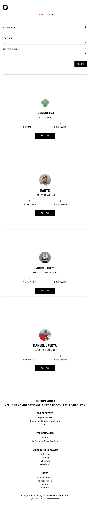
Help (45, 424)
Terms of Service (45, 477)
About (45, 437)
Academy (45, 457)
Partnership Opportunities (45, 441)
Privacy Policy (45, 480)
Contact (45, 487)
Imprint (45, 484)
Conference (45, 454)
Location (7, 38)
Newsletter (45, 464)
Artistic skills (11, 49)
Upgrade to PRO (45, 417)
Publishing (45, 461)
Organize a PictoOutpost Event (45, 421)
